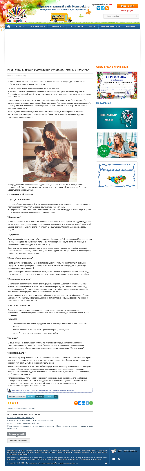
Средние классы (57, 26)
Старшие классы (76, 26)
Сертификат (130, 26)
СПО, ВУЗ (92, 26)
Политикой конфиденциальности (66, 463)
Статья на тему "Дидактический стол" (23, 423)
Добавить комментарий (19, 440)
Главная (8, 26)
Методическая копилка (110, 26)
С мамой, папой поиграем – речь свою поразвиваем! (30, 420)
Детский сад (20, 26)
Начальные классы (37, 26)
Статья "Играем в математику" (20, 418)
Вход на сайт (127, 6)
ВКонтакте (98, 8)
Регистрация (127, 10)
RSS (107, 8)
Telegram (103, 8)
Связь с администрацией (127, 451)
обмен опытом (29, 408)
